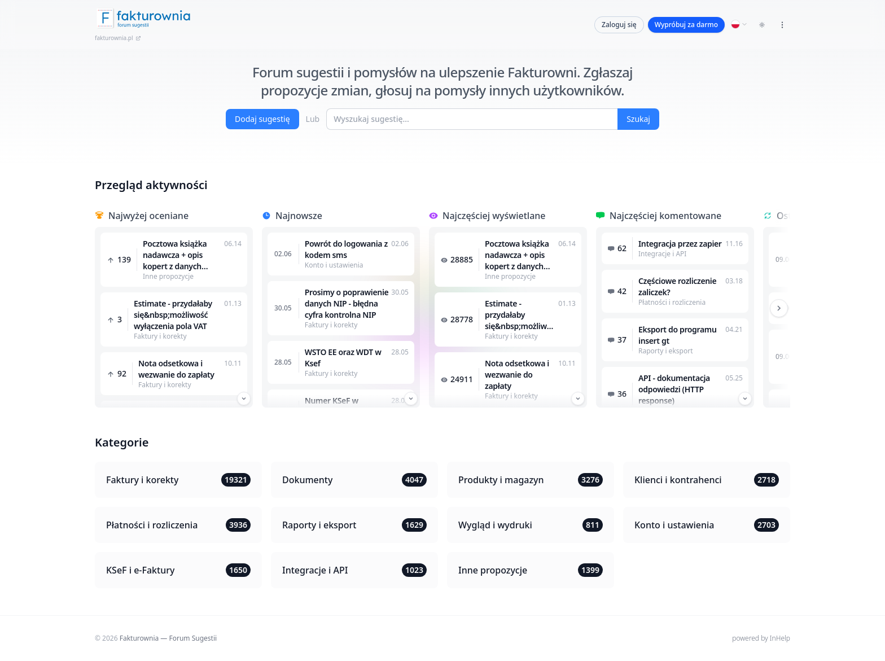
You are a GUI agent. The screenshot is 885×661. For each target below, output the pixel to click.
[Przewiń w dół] (244, 398)
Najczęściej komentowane (665, 215)
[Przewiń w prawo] (779, 308)
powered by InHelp (761, 638)
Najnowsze (298, 215)
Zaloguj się (619, 24)
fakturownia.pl (118, 38)
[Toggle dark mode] (762, 25)
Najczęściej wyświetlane (494, 215)
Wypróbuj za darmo (686, 24)
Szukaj (638, 118)
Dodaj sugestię (262, 118)
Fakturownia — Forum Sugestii (168, 638)
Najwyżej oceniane (148, 215)
